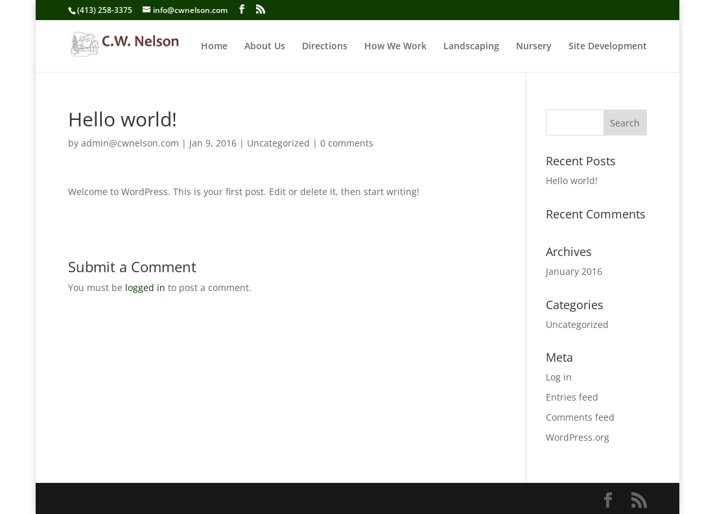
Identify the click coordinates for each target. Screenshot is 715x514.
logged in (145, 287)
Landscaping (471, 46)
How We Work (395, 46)
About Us (264, 46)
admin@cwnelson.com (130, 143)
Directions (324, 46)
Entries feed (572, 397)
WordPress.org (577, 437)
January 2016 (574, 271)
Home (214, 46)
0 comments (346, 143)
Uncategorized (278, 143)
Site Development (607, 46)
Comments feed (580, 417)
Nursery (534, 46)
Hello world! (572, 180)
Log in (559, 377)
